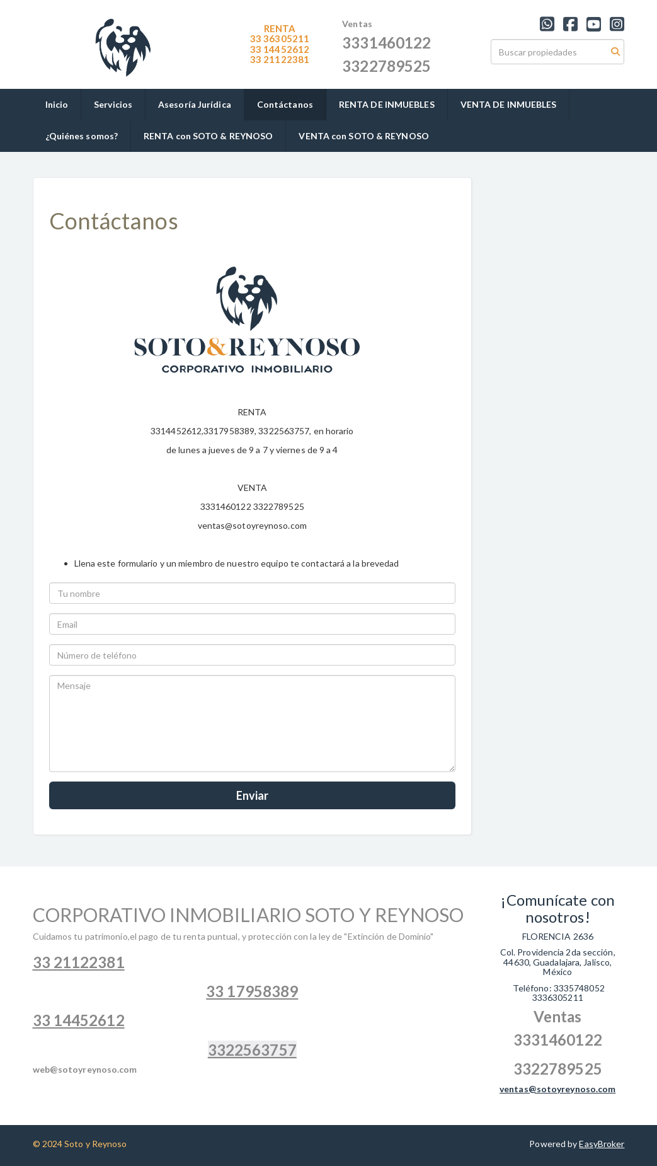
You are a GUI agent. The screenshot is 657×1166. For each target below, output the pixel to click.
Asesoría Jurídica (194, 104)
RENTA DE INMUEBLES (387, 104)
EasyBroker (601, 1143)
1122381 (279, 59)
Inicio (57, 104)
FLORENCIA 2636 (557, 936)
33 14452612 (279, 49)
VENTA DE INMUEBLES (508, 104)
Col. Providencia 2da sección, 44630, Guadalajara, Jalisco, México (557, 962)
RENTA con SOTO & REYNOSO (208, 135)
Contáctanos (285, 104)
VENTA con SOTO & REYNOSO (363, 135)
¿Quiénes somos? (81, 135)
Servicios (113, 104)
